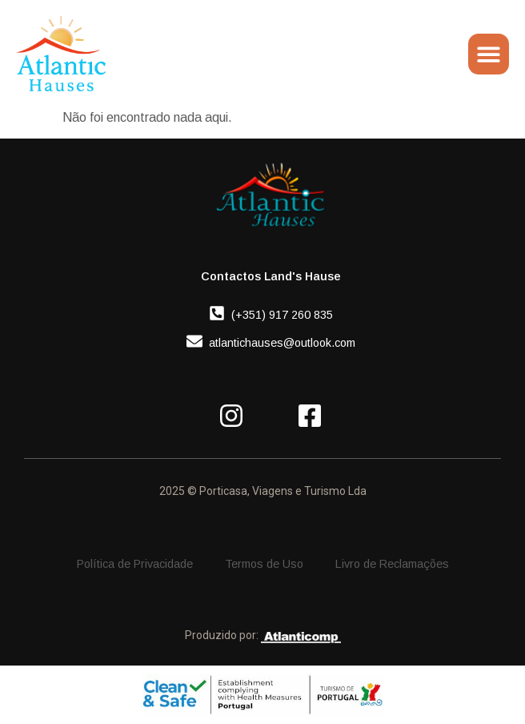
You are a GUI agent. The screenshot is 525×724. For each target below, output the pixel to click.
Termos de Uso (264, 563)
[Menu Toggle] (488, 54)
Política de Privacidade (135, 563)
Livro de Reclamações (392, 563)
